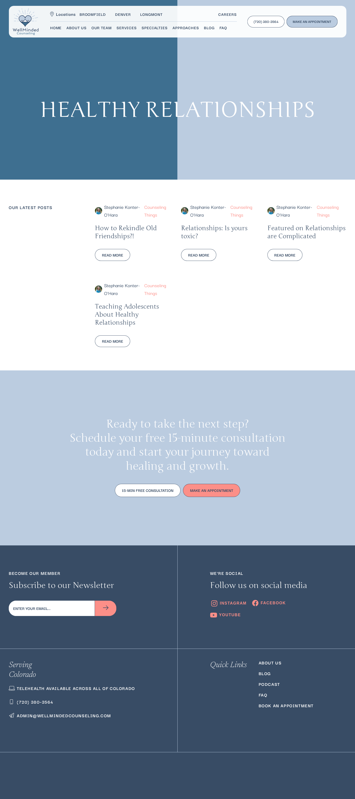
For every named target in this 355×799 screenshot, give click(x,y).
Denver (123, 14)
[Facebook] (269, 603)
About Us (270, 662)
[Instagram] (228, 603)
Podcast (269, 684)
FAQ (263, 694)
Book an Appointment (286, 705)
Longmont (151, 14)
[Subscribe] (106, 608)
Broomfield (93, 14)
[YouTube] (225, 615)
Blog (265, 673)
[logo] (26, 21)
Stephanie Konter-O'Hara (122, 210)
